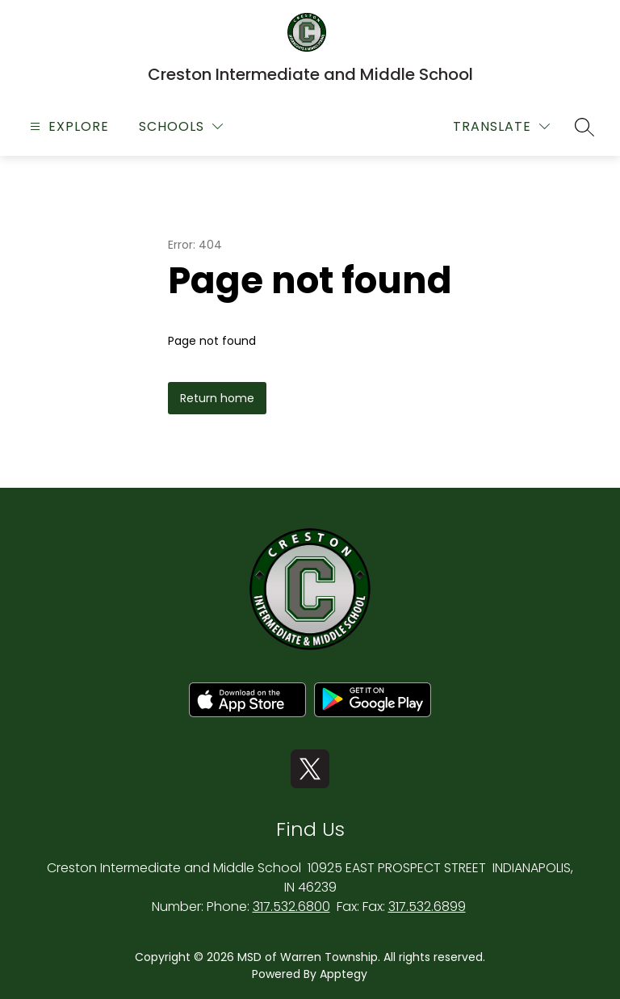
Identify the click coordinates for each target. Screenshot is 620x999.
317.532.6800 (291, 906)
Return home (217, 398)
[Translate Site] (501, 126)
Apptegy (343, 974)
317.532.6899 (427, 906)
